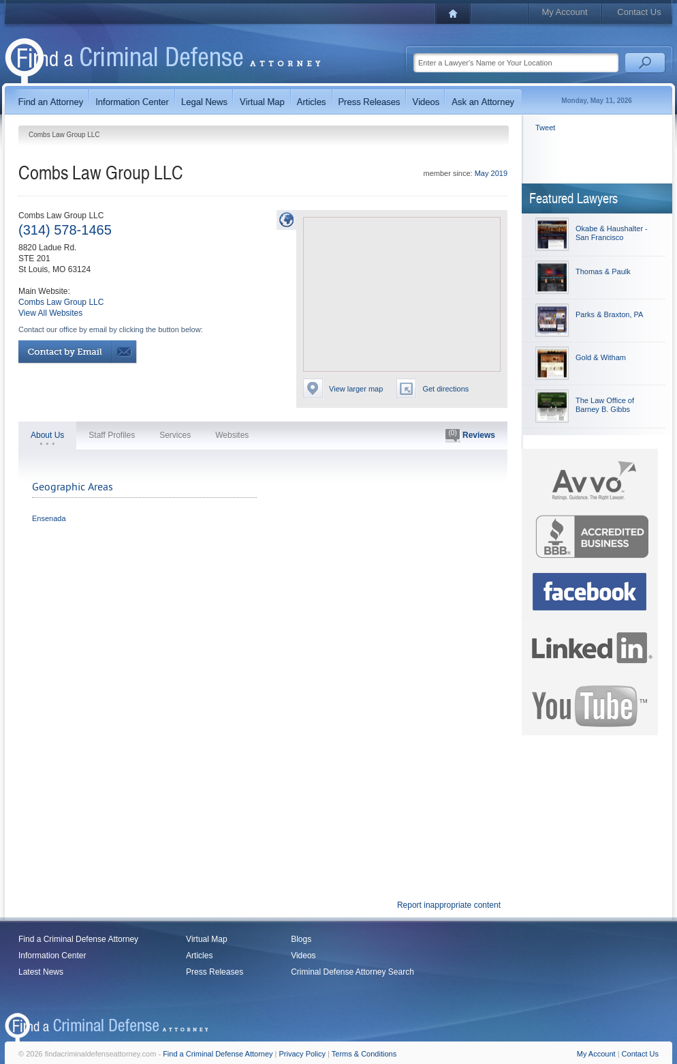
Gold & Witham (601, 357)
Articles (199, 955)
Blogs (301, 939)
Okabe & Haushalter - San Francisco (612, 232)
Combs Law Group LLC (61, 302)
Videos (303, 955)
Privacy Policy (302, 1054)
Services (175, 435)
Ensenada (49, 518)
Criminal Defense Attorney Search (352, 972)
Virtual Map (206, 939)
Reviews (470, 436)
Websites (232, 435)
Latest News (40, 972)
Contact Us (639, 12)
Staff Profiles (112, 435)
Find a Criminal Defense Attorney (78, 939)
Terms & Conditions (364, 1054)
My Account (564, 12)
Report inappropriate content (449, 905)
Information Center (52, 955)
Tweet (545, 127)
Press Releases (214, 972)
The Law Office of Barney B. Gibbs (605, 404)
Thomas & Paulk (603, 271)
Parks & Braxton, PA (609, 314)
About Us (47, 435)
